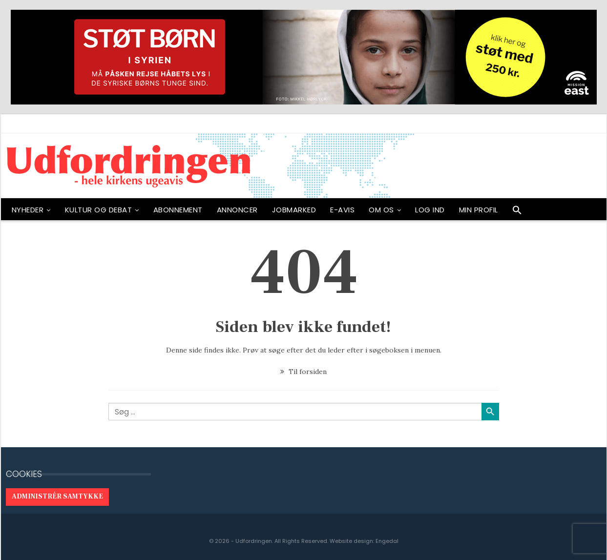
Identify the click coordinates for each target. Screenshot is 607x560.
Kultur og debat (98, 210)
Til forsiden (303, 371)
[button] (517, 212)
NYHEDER (28, 210)
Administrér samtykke (57, 496)
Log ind (430, 210)
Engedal (387, 541)
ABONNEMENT (178, 210)
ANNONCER (237, 210)
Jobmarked (294, 210)
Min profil (478, 210)
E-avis (342, 210)
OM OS (381, 210)
